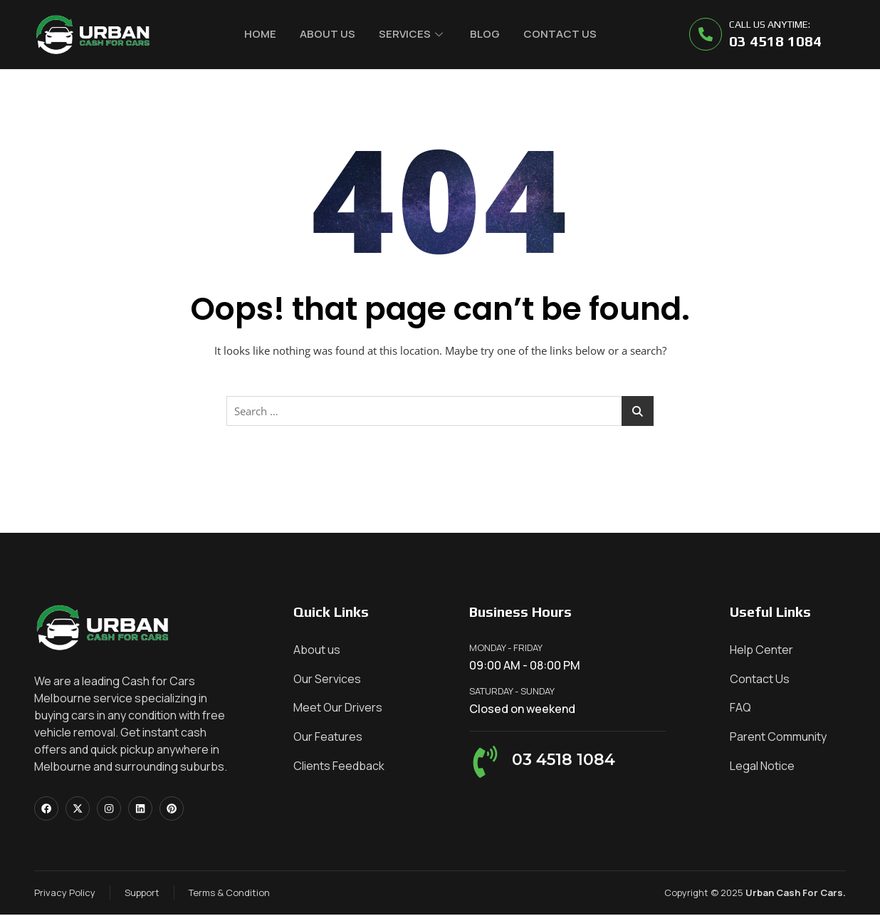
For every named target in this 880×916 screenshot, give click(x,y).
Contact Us (562, 33)
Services (411, 33)
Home (259, 33)
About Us (327, 33)
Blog (486, 33)
